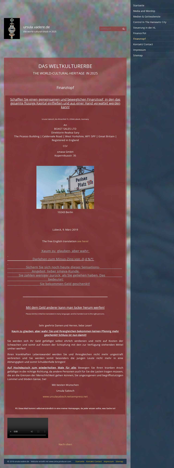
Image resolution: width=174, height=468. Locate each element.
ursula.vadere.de (36, 27)
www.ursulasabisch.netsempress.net (65, 396)
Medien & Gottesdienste (146, 16)
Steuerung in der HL (144, 27)
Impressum (139, 49)
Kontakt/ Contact (143, 44)
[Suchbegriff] (113, 29)
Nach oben (65, 444)
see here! (82, 241)
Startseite (138, 5)
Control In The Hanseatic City (149, 22)
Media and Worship (144, 11)
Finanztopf (139, 38)
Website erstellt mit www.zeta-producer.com (51, 461)
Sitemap (138, 55)
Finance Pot (139, 33)
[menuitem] (152, 5)
